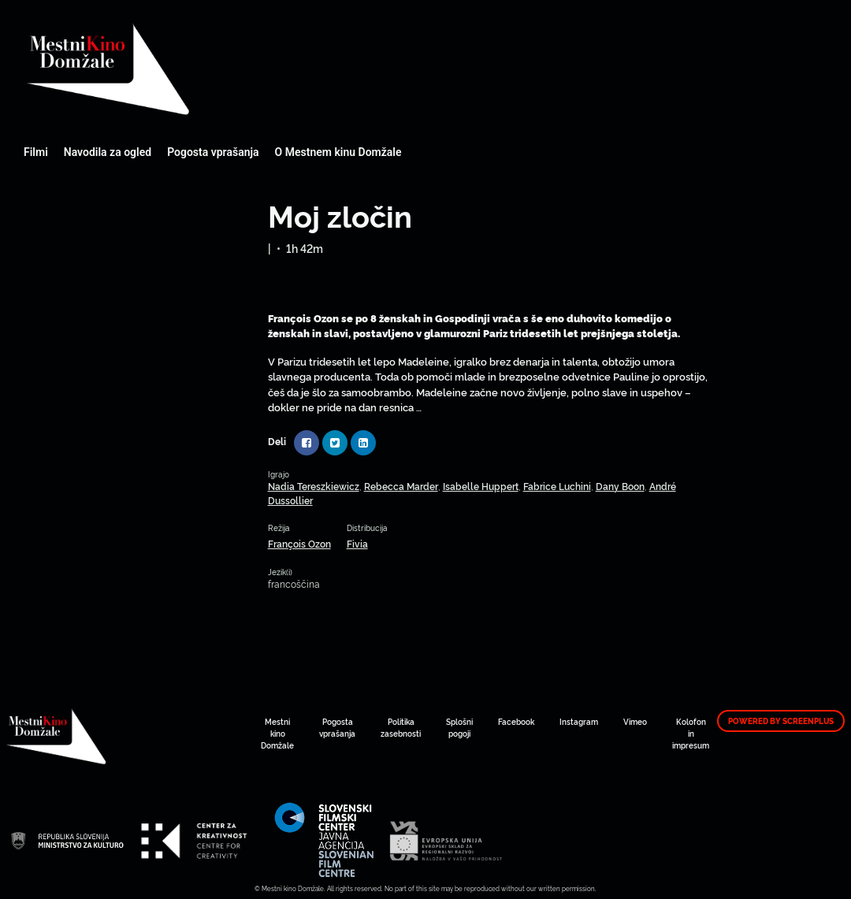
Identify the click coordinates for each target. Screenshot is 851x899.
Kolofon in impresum (690, 733)
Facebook (516, 721)
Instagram (578, 721)
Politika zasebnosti (401, 727)
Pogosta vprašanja (212, 152)
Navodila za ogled (107, 152)
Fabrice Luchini (557, 485)
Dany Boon (620, 485)
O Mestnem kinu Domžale (338, 152)
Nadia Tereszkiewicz (313, 485)
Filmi (36, 152)
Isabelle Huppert (480, 485)
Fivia (357, 543)
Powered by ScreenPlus (781, 720)
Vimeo (635, 721)
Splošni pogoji (459, 727)
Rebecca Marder (401, 485)
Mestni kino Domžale (193, 69)
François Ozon (299, 543)
